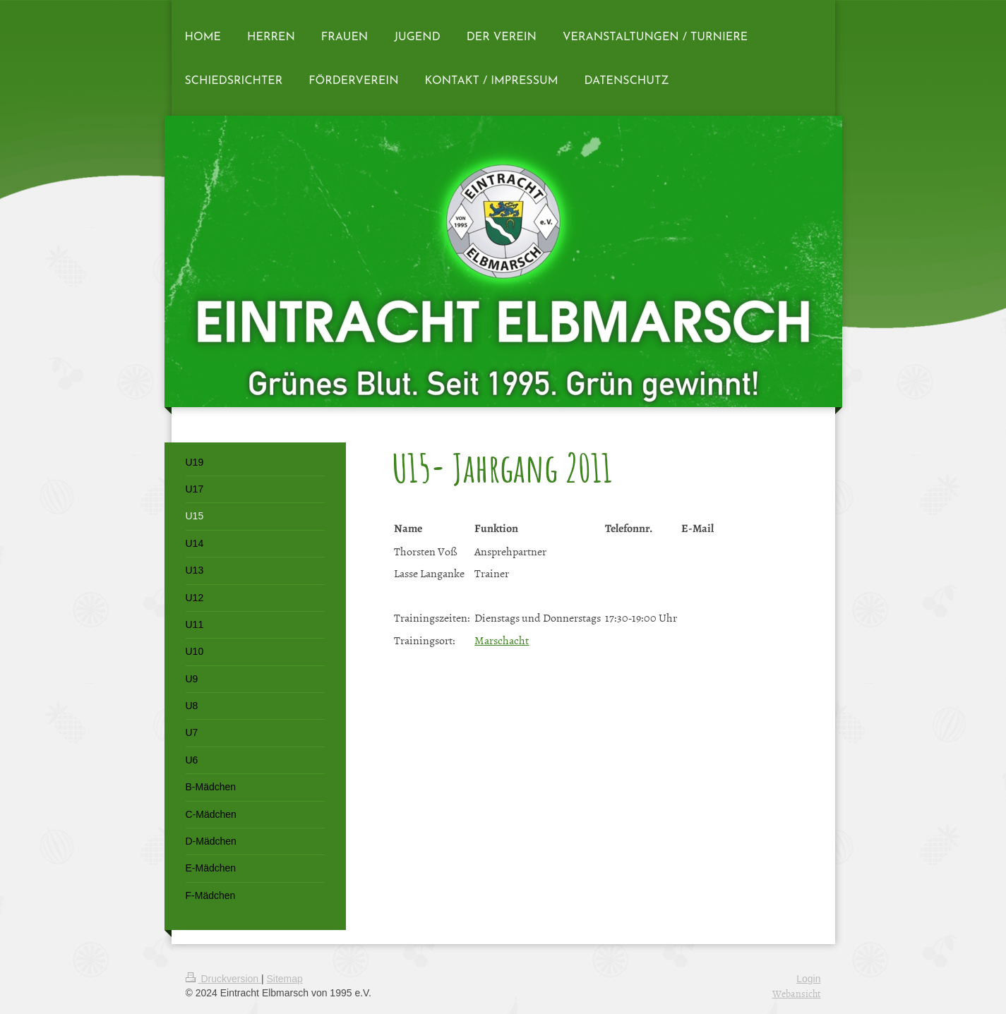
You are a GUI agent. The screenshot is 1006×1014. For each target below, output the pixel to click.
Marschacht (501, 640)
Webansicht (796, 993)
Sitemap (285, 978)
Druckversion (223, 978)
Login (808, 978)
